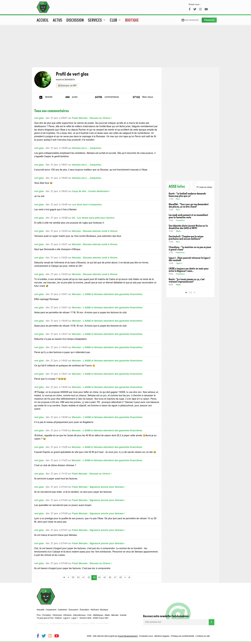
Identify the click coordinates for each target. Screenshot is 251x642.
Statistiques (98, 615)
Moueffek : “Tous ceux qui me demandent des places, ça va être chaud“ (189, 205)
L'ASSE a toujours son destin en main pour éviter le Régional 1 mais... (189, 269)
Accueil (43, 20)
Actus (57, 20)
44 (99, 577)
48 (120, 577)
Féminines (180, 253)
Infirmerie (67, 615)
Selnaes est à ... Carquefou (86, 148)
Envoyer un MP (67, 85)
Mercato (114, 615)
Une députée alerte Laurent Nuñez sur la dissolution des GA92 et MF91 (188, 226)
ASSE (92, 624)
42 (89, 577)
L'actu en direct (204, 187)
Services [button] (97, 20)
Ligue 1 (74, 618)
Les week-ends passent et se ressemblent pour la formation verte (188, 216)
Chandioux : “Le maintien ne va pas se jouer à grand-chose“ (190, 248)
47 (115, 577)
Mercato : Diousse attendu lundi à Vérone (94, 231)
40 (78, 577)
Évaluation (84, 610)
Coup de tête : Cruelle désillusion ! (91, 191)
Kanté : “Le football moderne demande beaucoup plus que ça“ (187, 194)
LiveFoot (85, 624)
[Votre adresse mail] (176, 622)
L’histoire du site (203, 636)
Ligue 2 (179, 263)
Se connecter (190, 20)
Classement (51, 610)
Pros (178, 199)
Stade (178, 231)
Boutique (132, 20)
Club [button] (115, 20)
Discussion (75, 20)
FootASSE (74, 624)
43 (94, 577)
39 (73, 577)
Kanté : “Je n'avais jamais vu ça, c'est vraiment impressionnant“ (187, 280)
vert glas (39, 118)
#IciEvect (95, 610)
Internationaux (79, 615)
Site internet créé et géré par (115, 636)
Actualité (40, 610)
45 (104, 577)
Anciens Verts (85, 618)
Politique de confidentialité (182, 636)
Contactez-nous (146, 636)
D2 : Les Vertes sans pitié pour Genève (93, 218)
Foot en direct (103, 624)
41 (83, 577)
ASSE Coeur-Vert (100, 618)
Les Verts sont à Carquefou (87, 205)
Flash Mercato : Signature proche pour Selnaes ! (98, 487)
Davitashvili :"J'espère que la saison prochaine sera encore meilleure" (186, 237)
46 (110, 577)
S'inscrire (209, 20)
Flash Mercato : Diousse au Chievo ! (92, 118)
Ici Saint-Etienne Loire (59, 624)
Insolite (123, 615)
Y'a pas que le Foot (45, 618)
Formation (180, 220)
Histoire (58, 618)
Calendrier (62, 610)
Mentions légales (161, 636)
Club (89, 615)
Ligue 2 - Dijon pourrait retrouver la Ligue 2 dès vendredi (189, 258)
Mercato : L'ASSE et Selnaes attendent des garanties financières (107, 294)
